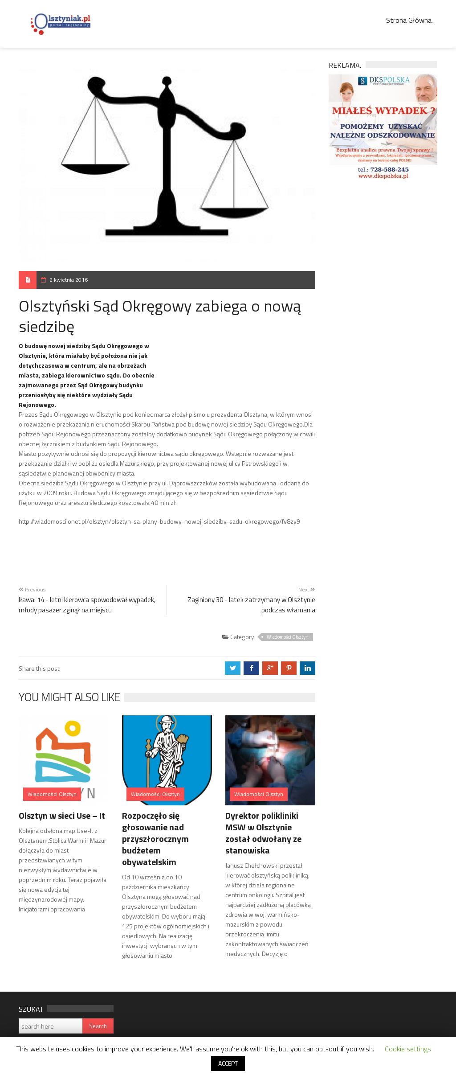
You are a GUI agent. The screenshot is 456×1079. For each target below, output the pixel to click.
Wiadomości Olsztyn (288, 636)
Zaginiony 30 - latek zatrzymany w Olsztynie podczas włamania (251, 605)
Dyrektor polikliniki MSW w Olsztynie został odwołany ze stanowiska (263, 832)
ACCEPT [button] (228, 1063)
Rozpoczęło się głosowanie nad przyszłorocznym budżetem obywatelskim (155, 838)
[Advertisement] (238, 368)
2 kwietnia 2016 (68, 279)
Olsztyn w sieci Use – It (62, 815)
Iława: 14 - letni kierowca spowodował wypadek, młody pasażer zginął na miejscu (87, 605)
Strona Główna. (409, 20)
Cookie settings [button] (408, 1048)
